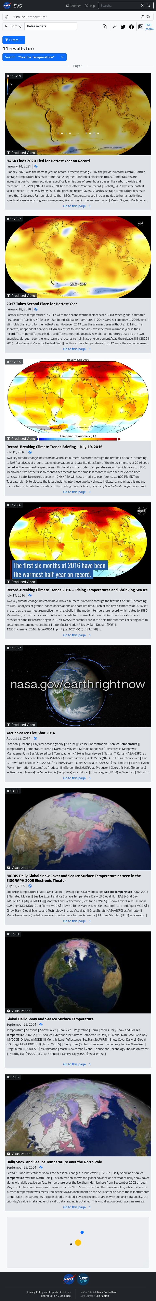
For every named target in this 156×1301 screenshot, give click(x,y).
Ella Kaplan (102, 1296)
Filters (14, 40)
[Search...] (118, 5)
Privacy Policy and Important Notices (49, 1292)
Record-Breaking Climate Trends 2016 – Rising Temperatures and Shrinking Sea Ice (77, 589)
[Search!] (149, 5)
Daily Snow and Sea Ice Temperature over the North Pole (54, 1162)
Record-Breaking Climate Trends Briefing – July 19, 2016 (54, 446)
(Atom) (149, 29)
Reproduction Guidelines (55, 1296)
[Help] (6, 17)
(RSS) (148, 25)
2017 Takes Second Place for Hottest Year (41, 304)
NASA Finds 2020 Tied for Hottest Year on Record (48, 160)
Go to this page (77, 206)
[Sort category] (50, 26)
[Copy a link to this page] (115, 26)
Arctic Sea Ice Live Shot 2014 (30, 733)
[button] (62, 57)
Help (90, 5)
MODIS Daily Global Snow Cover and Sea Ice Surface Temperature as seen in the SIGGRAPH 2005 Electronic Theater (73, 878)
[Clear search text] (141, 5)
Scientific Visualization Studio (18, 5)
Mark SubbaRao (106, 1292)
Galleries (73, 5)
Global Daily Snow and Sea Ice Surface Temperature (50, 1019)
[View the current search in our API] (104, 26)
